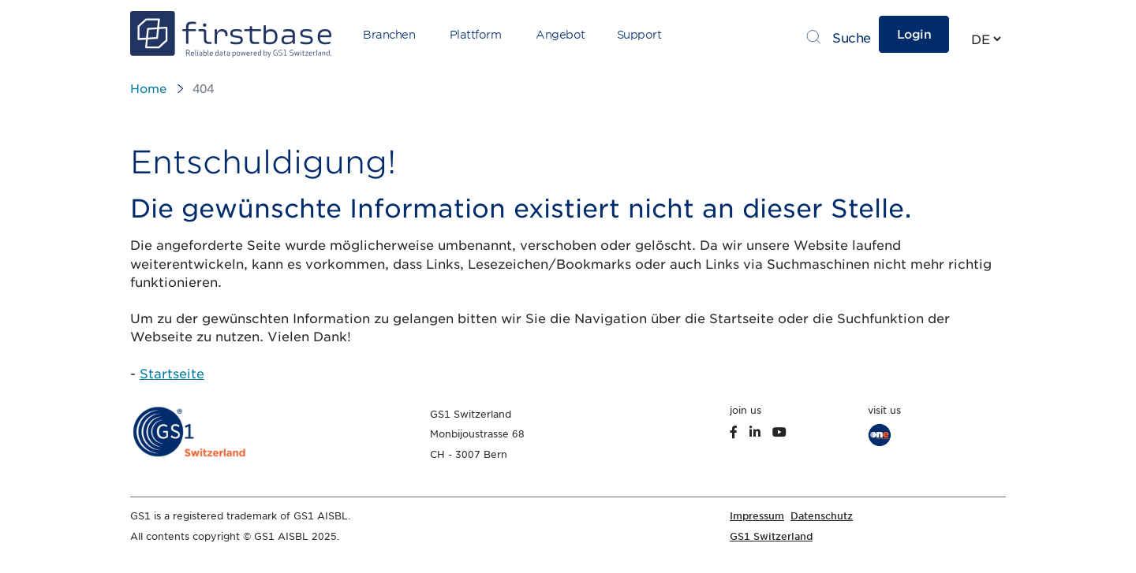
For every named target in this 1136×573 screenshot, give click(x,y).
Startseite (172, 373)
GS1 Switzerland (771, 536)
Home (148, 89)
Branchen (389, 34)
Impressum (757, 516)
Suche (851, 38)
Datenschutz (821, 516)
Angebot (560, 34)
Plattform (476, 34)
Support (639, 34)
